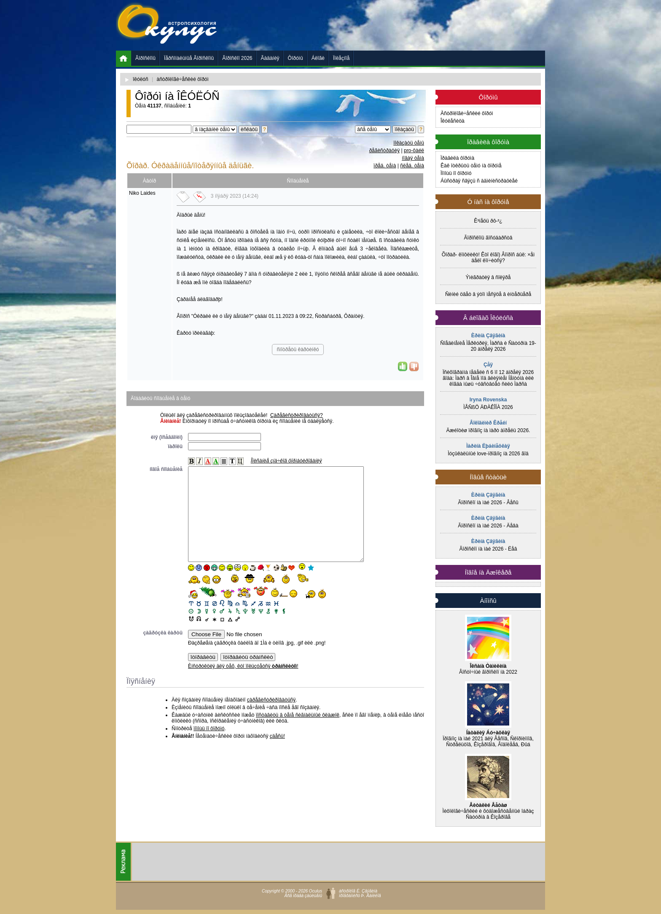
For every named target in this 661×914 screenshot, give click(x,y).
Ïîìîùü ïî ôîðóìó (456, 173)
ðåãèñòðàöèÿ (384, 150)
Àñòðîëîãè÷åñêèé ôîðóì (467, 113)
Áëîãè (318, 58)
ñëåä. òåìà (412, 166)
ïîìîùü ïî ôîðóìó (208, 747)
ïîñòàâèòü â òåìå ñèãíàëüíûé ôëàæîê (297, 734)
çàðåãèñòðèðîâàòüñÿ (271, 719)
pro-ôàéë (414, 150)
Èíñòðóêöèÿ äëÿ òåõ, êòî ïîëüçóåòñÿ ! (243, 685)
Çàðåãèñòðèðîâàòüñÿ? (296, 415)
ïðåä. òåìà (384, 166)
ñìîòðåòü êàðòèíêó (298, 349)
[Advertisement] (391, 25)
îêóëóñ (140, 79)
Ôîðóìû (295, 58)
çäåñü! (277, 755)
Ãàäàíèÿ (270, 58)
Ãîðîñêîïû (145, 58)
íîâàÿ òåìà (413, 158)
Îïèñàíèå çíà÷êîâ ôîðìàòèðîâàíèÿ (286, 461)
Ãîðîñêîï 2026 (237, 58)
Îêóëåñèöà (453, 121)
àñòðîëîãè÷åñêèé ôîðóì (183, 79)
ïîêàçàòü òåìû (408, 143)
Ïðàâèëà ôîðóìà (457, 158)
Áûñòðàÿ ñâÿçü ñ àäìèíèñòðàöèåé (479, 181)
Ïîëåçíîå (341, 58)
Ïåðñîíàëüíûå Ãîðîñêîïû (189, 58)
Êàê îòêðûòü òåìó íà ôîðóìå (471, 166)
